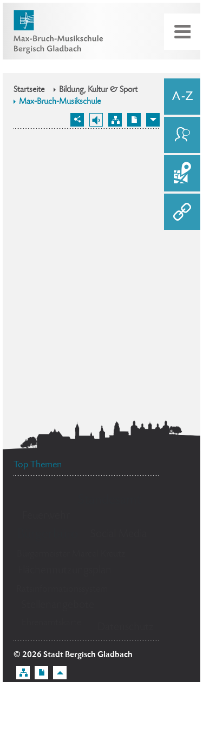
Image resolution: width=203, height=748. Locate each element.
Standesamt (109, 500)
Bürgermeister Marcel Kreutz (71, 554)
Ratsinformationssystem (62, 589)
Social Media (118, 534)
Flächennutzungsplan (65, 571)
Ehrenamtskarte (51, 623)
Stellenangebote (57, 605)
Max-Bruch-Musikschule (60, 102)
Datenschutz (125, 627)
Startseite (29, 90)
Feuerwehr (46, 516)
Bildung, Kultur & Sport (98, 90)
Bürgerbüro (47, 534)
